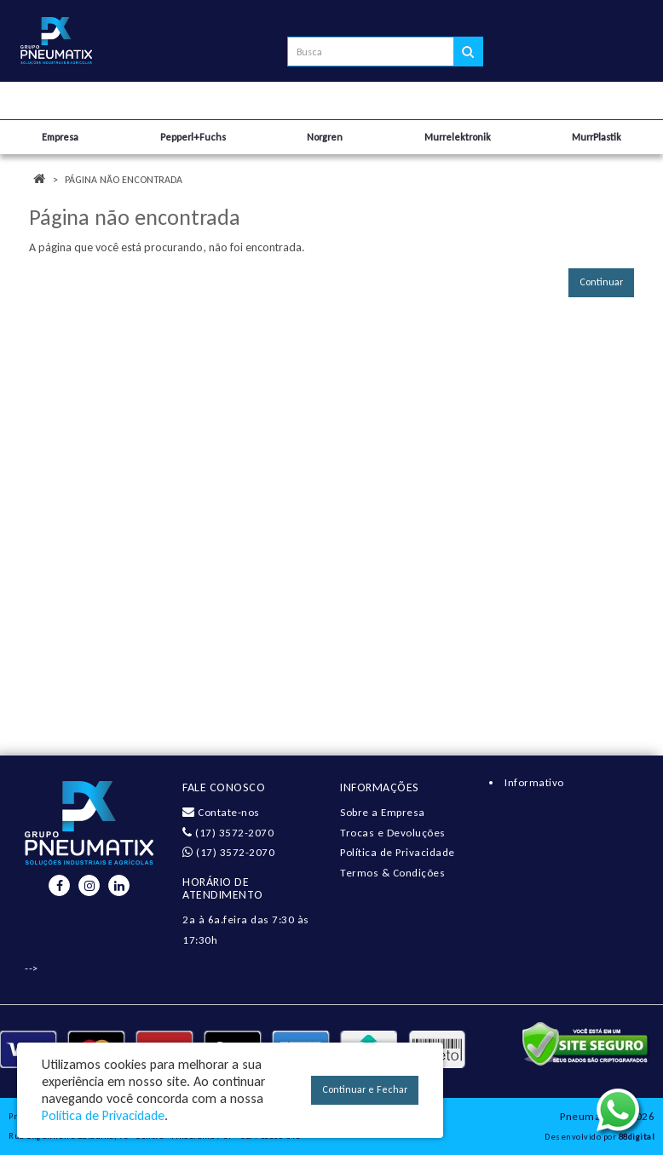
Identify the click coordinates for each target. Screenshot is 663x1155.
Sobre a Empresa (382, 812)
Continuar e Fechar (364, 1089)
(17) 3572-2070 (228, 832)
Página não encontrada (123, 180)
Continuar (601, 282)
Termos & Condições (392, 872)
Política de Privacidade (397, 852)
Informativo (534, 782)
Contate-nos (221, 812)
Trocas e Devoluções (393, 832)
